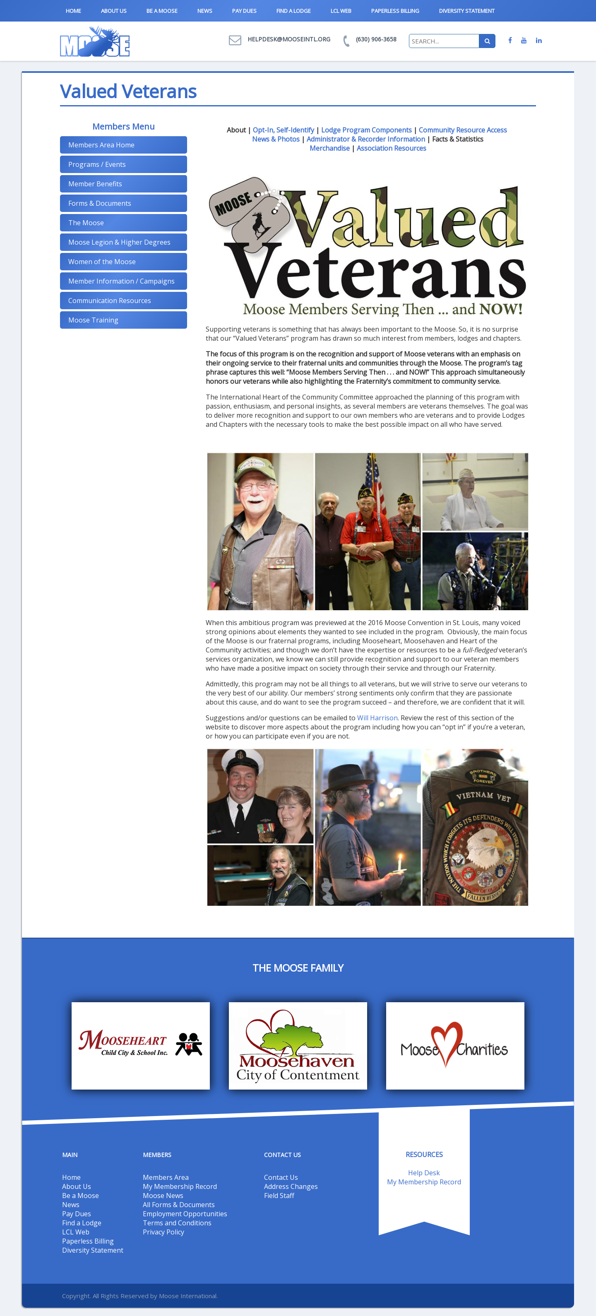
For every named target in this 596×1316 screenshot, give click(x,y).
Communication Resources (109, 300)
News (204, 10)
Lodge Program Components (366, 130)
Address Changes (291, 1186)
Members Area (166, 1177)
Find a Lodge (293, 10)
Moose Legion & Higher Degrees (119, 242)
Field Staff (279, 1195)
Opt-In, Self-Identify (283, 130)
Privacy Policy (163, 1232)
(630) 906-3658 (376, 39)
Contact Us (281, 1177)
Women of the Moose (102, 261)
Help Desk (424, 1172)
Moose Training (93, 320)
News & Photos (276, 139)
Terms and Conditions (177, 1222)
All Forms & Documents (179, 1204)
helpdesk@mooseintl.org (289, 39)
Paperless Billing (395, 10)
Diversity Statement (467, 10)
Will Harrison (377, 717)
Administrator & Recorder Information (366, 139)
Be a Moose (162, 10)
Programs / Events (97, 164)
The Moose (86, 222)
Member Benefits (95, 183)
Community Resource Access (463, 130)
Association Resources (391, 148)
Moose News (163, 1195)
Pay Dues (244, 10)
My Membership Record (180, 1186)
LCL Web (341, 10)
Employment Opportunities (185, 1213)
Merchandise (330, 148)
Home (73, 10)
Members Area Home (101, 144)
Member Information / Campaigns (121, 281)
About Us (114, 10)
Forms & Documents (99, 203)
